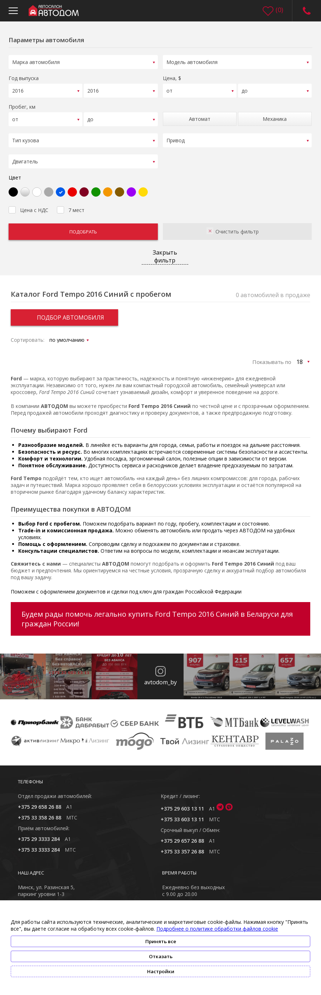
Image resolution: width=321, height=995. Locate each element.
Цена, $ (172, 77)
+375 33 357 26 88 (182, 846)
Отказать (160, 956)
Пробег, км (22, 104)
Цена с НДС (28, 204)
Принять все (160, 941)
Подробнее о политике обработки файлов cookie (217, 928)
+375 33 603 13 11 (182, 814)
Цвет (15, 172)
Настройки (160, 971)
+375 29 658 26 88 (39, 802)
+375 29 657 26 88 (182, 836)
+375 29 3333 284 (39, 834)
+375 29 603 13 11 (182, 804)
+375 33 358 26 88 (39, 812)
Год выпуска (24, 77)
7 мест (70, 204)
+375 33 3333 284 (39, 845)
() (279, 9)
